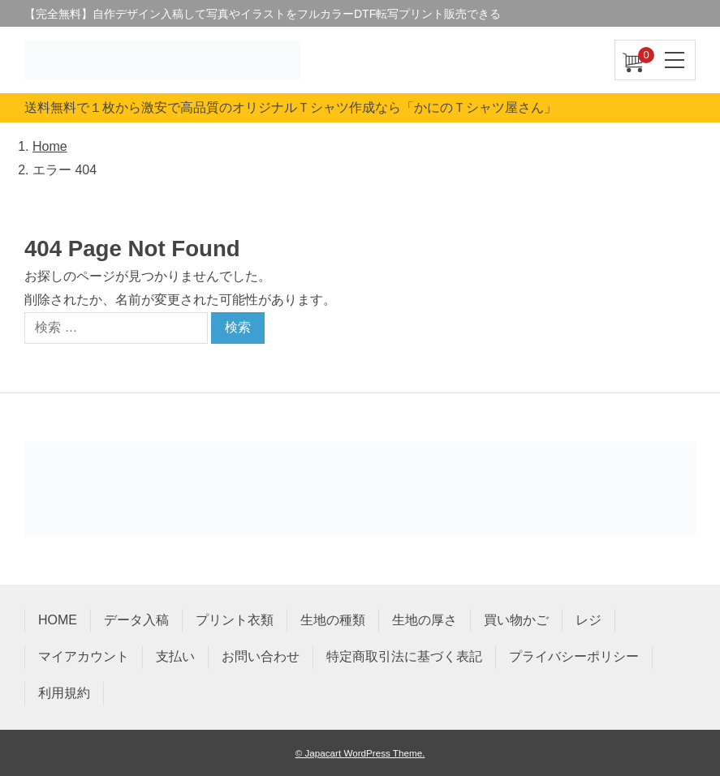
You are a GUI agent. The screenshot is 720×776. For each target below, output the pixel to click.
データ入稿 (136, 620)
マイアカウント (83, 656)
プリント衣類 (235, 620)
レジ (588, 620)
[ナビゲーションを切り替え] (675, 60)
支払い (175, 656)
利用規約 (64, 693)
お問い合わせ (261, 656)
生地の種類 (332, 620)
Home (49, 146)
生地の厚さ (424, 620)
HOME (57, 620)
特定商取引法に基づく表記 (404, 656)
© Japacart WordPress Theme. (360, 753)
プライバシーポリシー (574, 656)
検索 (238, 327)
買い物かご (516, 620)
